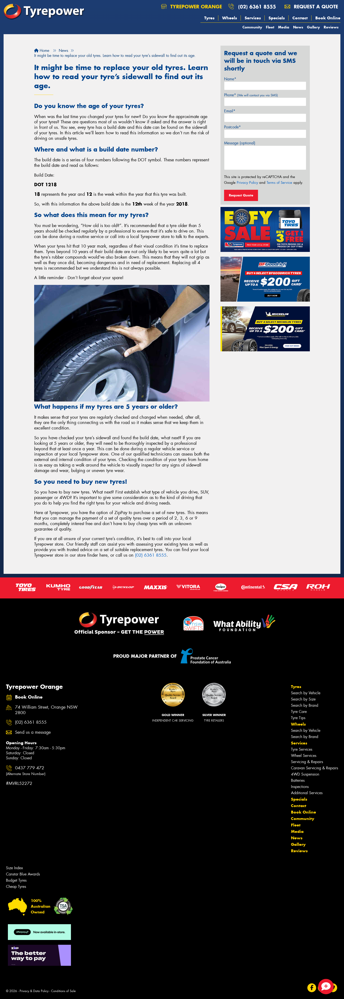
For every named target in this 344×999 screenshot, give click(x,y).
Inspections (300, 786)
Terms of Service (279, 182)
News (298, 27)
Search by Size (303, 699)
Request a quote (311, 7)
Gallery (313, 27)
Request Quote (241, 195)
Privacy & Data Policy (34, 991)
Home (41, 50)
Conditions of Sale (63, 991)
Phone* (251, 95)
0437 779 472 (25, 770)
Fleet (270, 27)
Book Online (327, 18)
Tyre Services (301, 749)
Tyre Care (299, 711)
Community (252, 27)
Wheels (229, 18)
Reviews (331, 27)
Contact (300, 18)
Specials (277, 18)
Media (283, 27)
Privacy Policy (247, 182)
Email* (229, 111)
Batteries (298, 780)
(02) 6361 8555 (257, 7)
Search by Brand (304, 705)
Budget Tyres (16, 880)
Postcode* (232, 127)
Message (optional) (239, 143)
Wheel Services (303, 755)
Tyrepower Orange (191, 7)
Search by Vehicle (305, 692)
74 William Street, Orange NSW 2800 (46, 710)
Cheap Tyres (16, 886)
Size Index (14, 867)
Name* (230, 78)
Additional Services (306, 792)
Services (253, 18)
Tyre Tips (298, 717)
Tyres (209, 18)
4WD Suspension (305, 774)
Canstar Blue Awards (23, 874)
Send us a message (33, 732)
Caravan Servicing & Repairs (314, 768)
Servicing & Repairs (307, 761)
